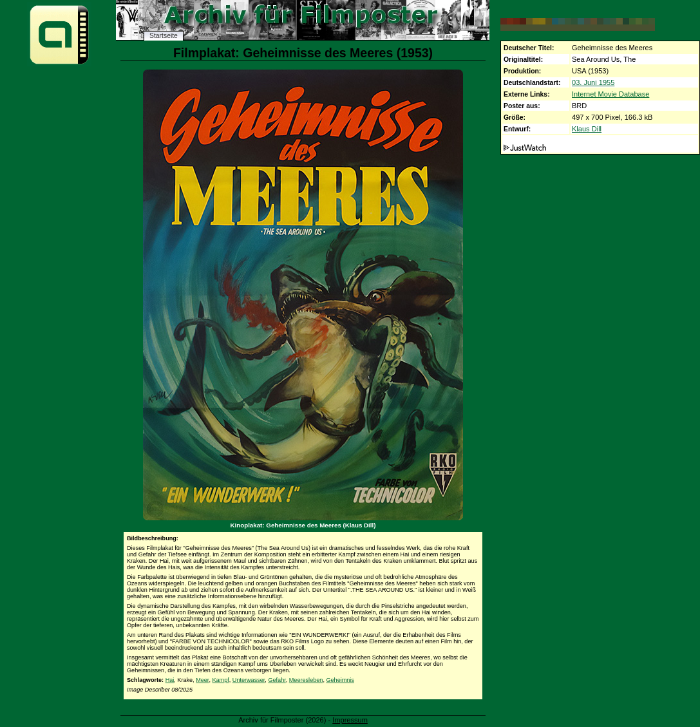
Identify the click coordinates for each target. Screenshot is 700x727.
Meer (202, 680)
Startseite (163, 35)
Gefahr (276, 680)
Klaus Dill (586, 129)
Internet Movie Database (610, 94)
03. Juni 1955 (593, 82)
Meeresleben (306, 680)
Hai (170, 680)
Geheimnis (340, 680)
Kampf (220, 680)
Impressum (350, 720)
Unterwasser (248, 680)
